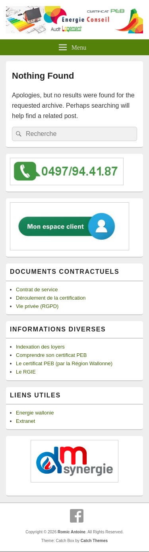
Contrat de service (37, 289)
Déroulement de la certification (51, 298)
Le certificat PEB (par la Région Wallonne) (64, 363)
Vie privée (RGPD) (37, 306)
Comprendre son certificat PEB (51, 355)
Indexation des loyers (40, 347)
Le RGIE (26, 372)
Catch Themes (94, 540)
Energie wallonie (35, 413)
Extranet (25, 421)
